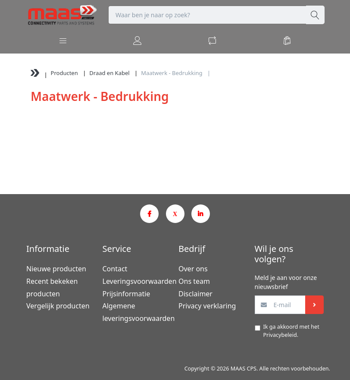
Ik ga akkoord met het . (291, 331)
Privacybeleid (280, 335)
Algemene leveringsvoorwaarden (137, 312)
